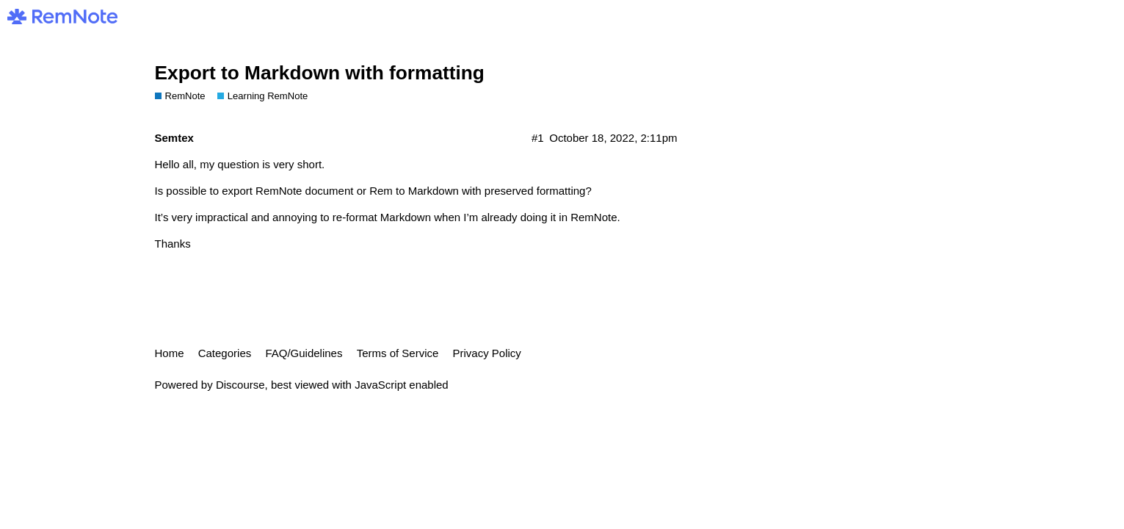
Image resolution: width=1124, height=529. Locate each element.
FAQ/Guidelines (303, 353)
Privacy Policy (487, 353)
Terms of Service (398, 353)
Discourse (240, 384)
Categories (225, 353)
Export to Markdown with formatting (320, 73)
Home (169, 353)
